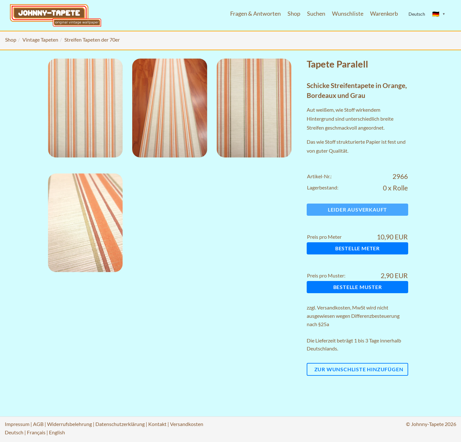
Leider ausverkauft (357, 209)
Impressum (17, 424)
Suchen (316, 13)
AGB (38, 424)
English (57, 432)
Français (36, 432)
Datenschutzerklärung (120, 424)
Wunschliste (347, 13)
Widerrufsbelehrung (69, 424)
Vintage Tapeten (40, 39)
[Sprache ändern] (438, 14)
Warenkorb (384, 13)
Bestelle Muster (357, 287)
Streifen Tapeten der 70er (92, 39)
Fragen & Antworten (255, 13)
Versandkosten (333, 307)
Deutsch (14, 432)
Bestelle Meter (357, 248)
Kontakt (157, 424)
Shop (293, 13)
